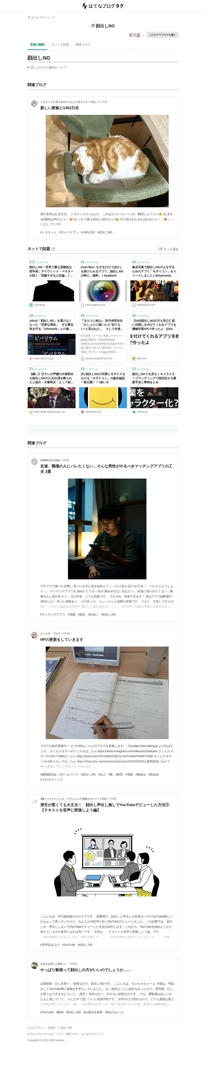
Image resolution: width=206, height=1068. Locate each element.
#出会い (93, 614)
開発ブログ (72, 1034)
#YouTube (68, 944)
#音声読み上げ (50, 944)
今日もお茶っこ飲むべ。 (54, 963)
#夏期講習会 (48, 774)
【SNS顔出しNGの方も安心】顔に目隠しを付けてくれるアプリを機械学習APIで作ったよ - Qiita (154, 325)
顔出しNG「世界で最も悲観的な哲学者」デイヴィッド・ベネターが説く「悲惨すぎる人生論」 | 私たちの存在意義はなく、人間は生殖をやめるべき (51, 271)
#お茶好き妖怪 (93, 1012)
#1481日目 (88, 232)
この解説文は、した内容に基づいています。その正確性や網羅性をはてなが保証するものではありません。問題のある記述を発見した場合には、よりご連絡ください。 (47, 68)
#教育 (119, 774)
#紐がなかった (114, 1012)
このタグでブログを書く (162, 34)
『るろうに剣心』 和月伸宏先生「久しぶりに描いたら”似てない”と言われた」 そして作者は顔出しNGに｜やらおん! (102, 325)
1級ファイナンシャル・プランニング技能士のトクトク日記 (73, 798)
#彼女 (82, 614)
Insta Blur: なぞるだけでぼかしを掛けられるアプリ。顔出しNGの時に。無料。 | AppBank (102, 271)
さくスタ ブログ (50, 633)
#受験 (129, 774)
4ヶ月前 (102, 101)
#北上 (102, 774)
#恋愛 (72, 614)
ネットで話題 (60, 44)
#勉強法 (141, 774)
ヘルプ (59, 1034)
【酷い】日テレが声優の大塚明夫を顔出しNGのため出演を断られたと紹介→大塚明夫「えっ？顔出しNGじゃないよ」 (51, 378)
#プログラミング (51, 779)
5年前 (113, 798)
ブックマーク (38, 262)
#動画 (60, 1012)
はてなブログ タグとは (40, 1034)
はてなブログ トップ (41, 17)
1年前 (66, 460)
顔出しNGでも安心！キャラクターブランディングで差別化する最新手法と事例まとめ (154, 378)
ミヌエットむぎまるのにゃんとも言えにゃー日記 (68, 101)
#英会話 (153, 774)
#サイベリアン (68, 232)
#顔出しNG (105, 232)
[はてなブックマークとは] (53, 249)
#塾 (110, 774)
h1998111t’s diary (50, 460)
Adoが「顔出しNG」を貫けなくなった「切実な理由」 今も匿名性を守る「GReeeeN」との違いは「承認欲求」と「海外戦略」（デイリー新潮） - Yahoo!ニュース (51, 325)
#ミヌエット (48, 232)
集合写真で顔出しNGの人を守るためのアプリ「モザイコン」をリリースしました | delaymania (154, 271)
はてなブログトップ (92, 1034)
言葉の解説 (37, 44)
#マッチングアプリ (52, 614)
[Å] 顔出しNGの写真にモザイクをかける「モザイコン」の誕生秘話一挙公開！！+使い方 (103, 378)
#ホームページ (68, 774)
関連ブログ (83, 44)
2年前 (66, 633)
